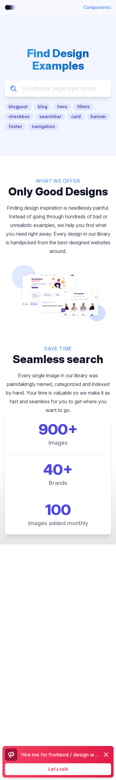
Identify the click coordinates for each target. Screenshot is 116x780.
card (76, 116)
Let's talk (58, 769)
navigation (43, 126)
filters (83, 106)
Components (97, 7)
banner (98, 116)
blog (42, 106)
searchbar (50, 116)
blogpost (18, 106)
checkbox (19, 116)
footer (15, 126)
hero (62, 106)
